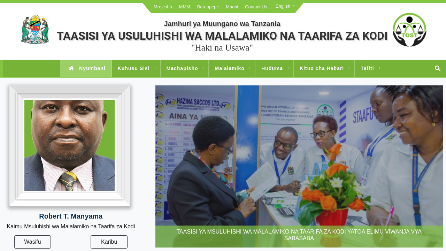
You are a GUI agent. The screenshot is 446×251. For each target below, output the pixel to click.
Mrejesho (163, 6)
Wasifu (32, 242)
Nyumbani (85, 68)
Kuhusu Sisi (134, 68)
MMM (184, 6)
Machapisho (182, 68)
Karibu (109, 242)
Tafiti (367, 68)
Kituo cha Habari (322, 68)
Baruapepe (208, 6)
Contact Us (256, 6)
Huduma (272, 68)
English (283, 6)
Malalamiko (229, 68)
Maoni (232, 6)
